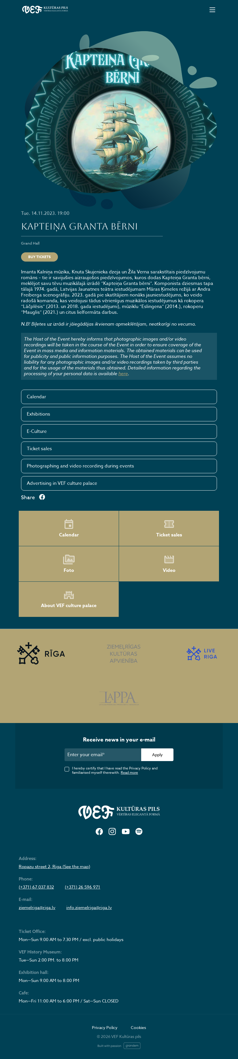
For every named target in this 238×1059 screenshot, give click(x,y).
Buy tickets (39, 256)
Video (169, 564)
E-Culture (37, 431)
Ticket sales (39, 448)
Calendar (36, 396)
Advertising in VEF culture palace (62, 483)
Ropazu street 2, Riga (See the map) (54, 866)
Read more (129, 772)
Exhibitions (38, 414)
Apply (157, 754)
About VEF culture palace (69, 599)
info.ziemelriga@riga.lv (89, 907)
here (123, 373)
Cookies (138, 1027)
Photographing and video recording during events (80, 466)
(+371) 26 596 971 (82, 887)
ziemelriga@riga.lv (37, 907)
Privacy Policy (105, 1027)
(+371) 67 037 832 (36, 887)
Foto (69, 564)
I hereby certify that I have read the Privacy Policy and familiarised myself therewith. (115, 770)
